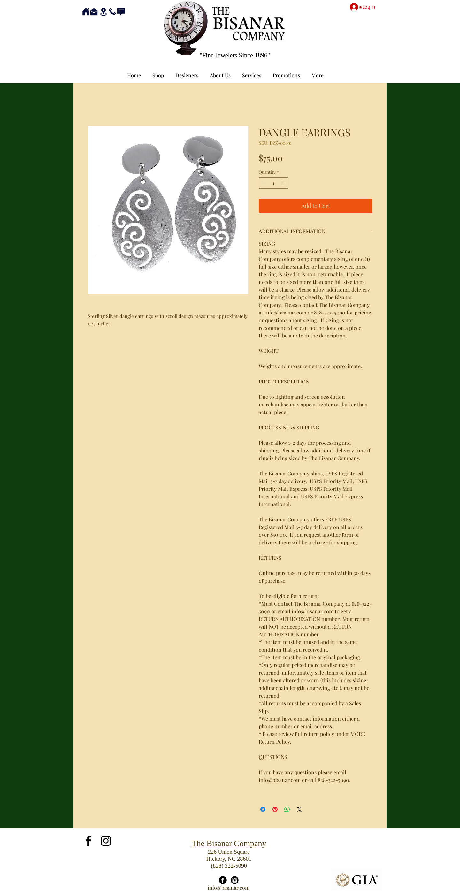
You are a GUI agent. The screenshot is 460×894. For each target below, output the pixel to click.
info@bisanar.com (228, 887)
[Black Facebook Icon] (88, 841)
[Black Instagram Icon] (106, 841)
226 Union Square (229, 852)
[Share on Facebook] (263, 809)
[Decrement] (263, 183)
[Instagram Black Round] (235, 880)
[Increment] (284, 183)
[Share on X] (299, 809)
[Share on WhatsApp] (287, 809)
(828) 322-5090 (229, 866)
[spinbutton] (273, 183)
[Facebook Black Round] (223, 880)
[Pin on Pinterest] (275, 809)
